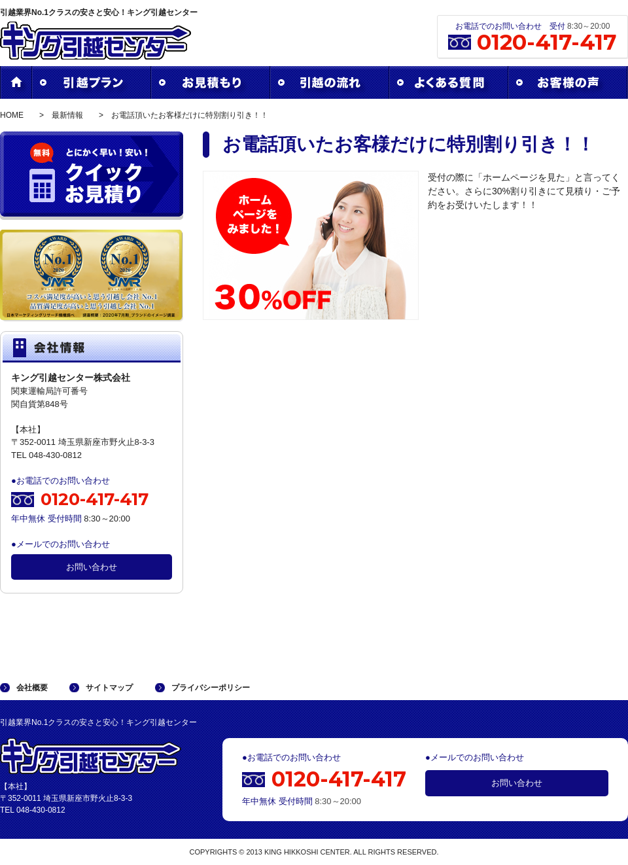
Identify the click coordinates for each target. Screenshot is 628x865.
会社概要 (32, 687)
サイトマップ (109, 687)
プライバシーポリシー (210, 687)
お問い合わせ (91, 567)
